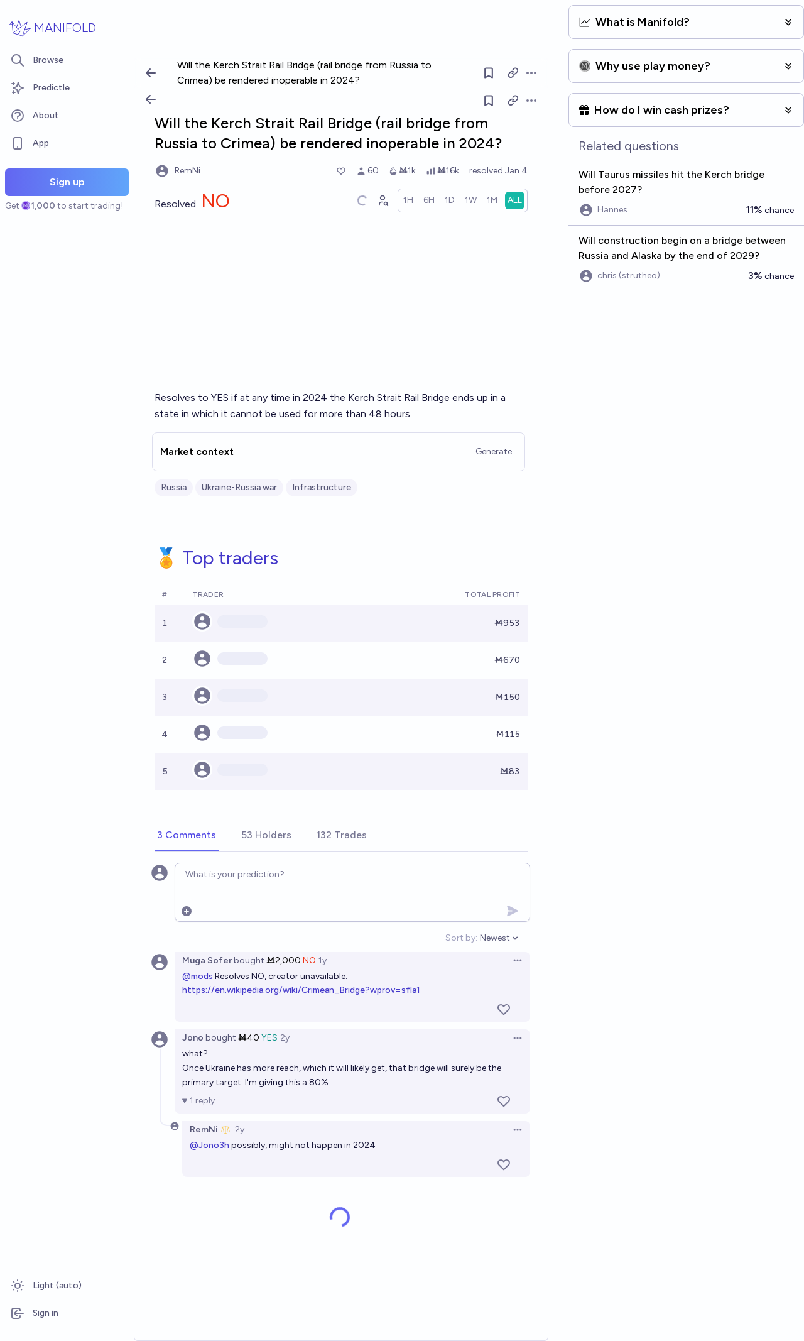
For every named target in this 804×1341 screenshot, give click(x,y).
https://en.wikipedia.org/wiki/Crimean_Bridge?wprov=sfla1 (301, 990)
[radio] (408, 200)
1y (322, 960)
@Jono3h (209, 1145)
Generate (493, 451)
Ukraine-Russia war (239, 487)
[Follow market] (489, 100)
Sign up (67, 182)
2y (285, 1037)
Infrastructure (321, 487)
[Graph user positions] (382, 200)
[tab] (187, 835)
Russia (174, 487)
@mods (197, 976)
